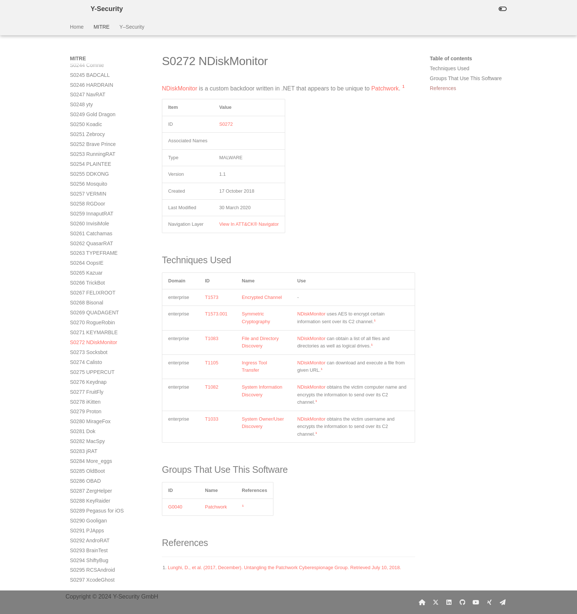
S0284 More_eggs (91, 278)
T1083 (211, 338)
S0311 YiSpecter (89, 562)
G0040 (175, 507)
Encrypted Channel (262, 297)
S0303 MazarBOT (90, 456)
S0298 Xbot (83, 406)
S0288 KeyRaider (90, 317)
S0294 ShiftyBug (89, 377)
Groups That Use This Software (466, 78)
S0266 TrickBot (87, 99)
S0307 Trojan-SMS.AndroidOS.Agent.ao (100, 505)
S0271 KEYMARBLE (94, 149)
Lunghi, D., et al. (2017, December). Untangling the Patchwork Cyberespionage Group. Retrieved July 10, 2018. (284, 567)
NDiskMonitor (179, 88)
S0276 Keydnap (88, 198)
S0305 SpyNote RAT (93, 476)
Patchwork (385, 88)
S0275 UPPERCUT (92, 189)
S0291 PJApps (87, 347)
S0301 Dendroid (88, 436)
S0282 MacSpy (87, 258)
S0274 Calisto (86, 179)
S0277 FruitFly (86, 208)
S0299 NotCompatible (95, 416)
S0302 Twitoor (86, 446)
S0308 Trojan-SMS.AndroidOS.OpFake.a (101, 522)
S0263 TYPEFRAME (94, 69)
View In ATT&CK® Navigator (249, 224)
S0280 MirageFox (90, 238)
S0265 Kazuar (86, 89)
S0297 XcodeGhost (92, 396)
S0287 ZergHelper (91, 307)
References (443, 88)
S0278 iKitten (85, 218)
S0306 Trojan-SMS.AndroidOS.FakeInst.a (101, 489)
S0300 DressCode (91, 426)
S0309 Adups (85, 535)
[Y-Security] (74, 8)
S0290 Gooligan (88, 337)
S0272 (226, 124)
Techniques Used (449, 68)
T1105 (211, 362)
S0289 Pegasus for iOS (97, 327)
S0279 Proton (86, 228)
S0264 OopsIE (86, 79)
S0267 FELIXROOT (93, 109)
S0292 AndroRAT (90, 357)
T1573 (211, 297)
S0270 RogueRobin (92, 139)
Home (77, 27)
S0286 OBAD (85, 297)
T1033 (211, 419)
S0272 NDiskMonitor (93, 159)
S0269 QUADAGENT (94, 129)
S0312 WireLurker (90, 572)
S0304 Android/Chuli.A (96, 466)
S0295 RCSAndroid (92, 386)
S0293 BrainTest (89, 367)
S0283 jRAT (83, 268)
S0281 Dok (82, 248)
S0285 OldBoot (87, 287)
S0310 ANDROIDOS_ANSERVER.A (103, 548)
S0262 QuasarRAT (91, 60)
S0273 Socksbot (88, 169)
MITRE (101, 27)
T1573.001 (216, 314)
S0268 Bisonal (86, 119)
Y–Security (131, 27)
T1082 (211, 387)
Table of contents (451, 58)
